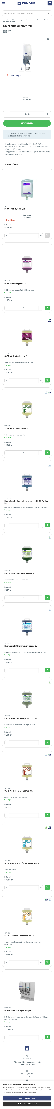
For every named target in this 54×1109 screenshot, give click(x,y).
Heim (3, 20)
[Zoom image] (27, 53)
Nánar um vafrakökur (30, 1092)
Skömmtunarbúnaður (43, 20)
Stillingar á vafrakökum (27, 1104)
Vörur (8, 20)
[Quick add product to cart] (47, 235)
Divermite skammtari (8, 21)
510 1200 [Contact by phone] (27, 1077)
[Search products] (27, 13)
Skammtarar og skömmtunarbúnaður (23, 20)
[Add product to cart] (27, 123)
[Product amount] (27, 114)
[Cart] (50, 3)
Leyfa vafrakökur (27, 1098)
